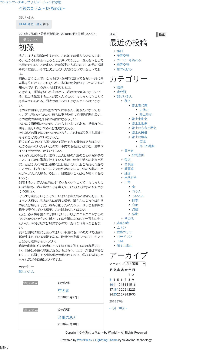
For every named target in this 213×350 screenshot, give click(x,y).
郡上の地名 (139, 137)
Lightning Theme (106, 340)
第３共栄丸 (124, 245)
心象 (135, 205)
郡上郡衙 (146, 114)
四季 (135, 200)
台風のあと (67, 317)
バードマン (124, 236)
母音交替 (123, 64)
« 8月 (112, 308)
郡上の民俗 (139, 132)
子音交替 (123, 55)
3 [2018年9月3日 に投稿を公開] (110, 280)
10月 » (122, 308)
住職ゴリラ (124, 232)
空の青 (63, 290)
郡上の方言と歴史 (144, 128)
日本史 (129, 150)
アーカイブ (117, 264)
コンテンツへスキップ (15, 2)
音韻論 (129, 164)
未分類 (121, 92)
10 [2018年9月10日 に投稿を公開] (111, 284)
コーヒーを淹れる (129, 60)
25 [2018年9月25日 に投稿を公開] (115, 294)
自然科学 (131, 178)
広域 (143, 141)
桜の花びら (124, 69)
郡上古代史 (139, 105)
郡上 (128, 101)
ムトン (121, 227)
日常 (128, 182)
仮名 (128, 159)
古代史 (144, 110)
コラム (136, 191)
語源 (120, 87)
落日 (120, 51)
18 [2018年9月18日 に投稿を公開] (115, 289)
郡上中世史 (139, 119)
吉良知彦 (123, 223)
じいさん (138, 196)
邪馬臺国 (138, 155)
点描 (135, 209)
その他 (129, 218)
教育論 (129, 168)
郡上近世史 (139, 123)
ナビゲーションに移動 (46, 2)
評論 (128, 173)
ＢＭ (120, 241)
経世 (135, 214)
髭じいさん (30, 39)
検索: (112, 34)
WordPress (84, 340)
